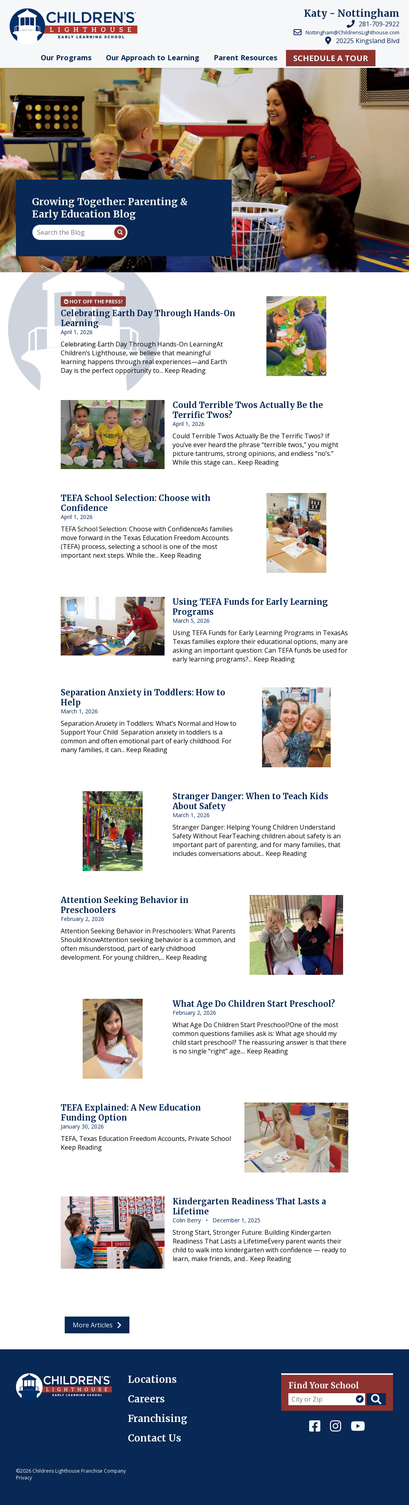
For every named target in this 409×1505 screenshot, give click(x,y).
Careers (146, 1399)
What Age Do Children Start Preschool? (254, 1004)
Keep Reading (185, 370)
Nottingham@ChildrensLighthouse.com (352, 32)
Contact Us (154, 1438)
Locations (152, 1379)
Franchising (157, 1418)
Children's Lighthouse (49, 1377)
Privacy (24, 1477)
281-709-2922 (379, 24)
